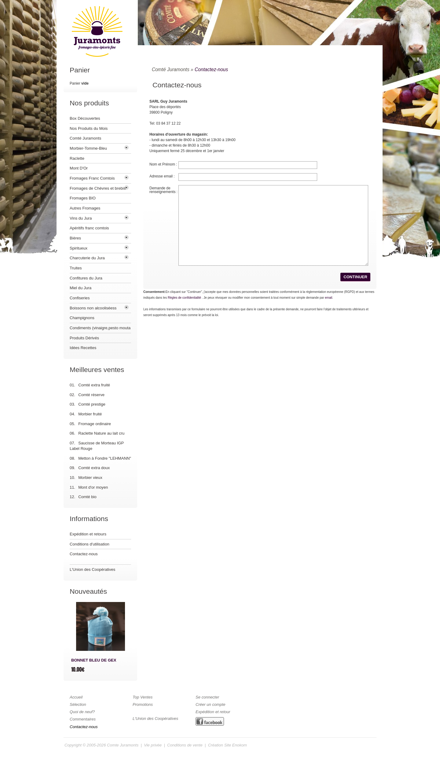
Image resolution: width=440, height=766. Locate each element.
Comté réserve (91, 394)
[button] (355, 277)
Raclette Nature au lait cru (101, 433)
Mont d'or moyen (93, 487)
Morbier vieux (90, 477)
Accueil (76, 697)
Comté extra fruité (94, 385)
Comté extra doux (94, 467)
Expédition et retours (88, 534)
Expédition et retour (213, 711)
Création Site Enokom (227, 745)
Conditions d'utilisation (89, 544)
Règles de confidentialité (184, 297)
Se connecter (207, 697)
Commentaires (83, 719)
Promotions (143, 704)
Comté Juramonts (170, 69)
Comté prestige (91, 404)
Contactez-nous (211, 69)
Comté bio (87, 496)
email (328, 297)
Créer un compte (210, 704)
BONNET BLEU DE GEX (93, 660)
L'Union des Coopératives (92, 569)
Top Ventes (142, 697)
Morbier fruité (90, 414)
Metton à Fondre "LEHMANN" (104, 458)
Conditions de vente (185, 745)
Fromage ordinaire (94, 423)
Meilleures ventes (97, 370)
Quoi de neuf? (82, 711)
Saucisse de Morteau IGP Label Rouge (97, 446)
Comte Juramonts (122, 745)
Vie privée (153, 745)
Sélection (78, 704)
